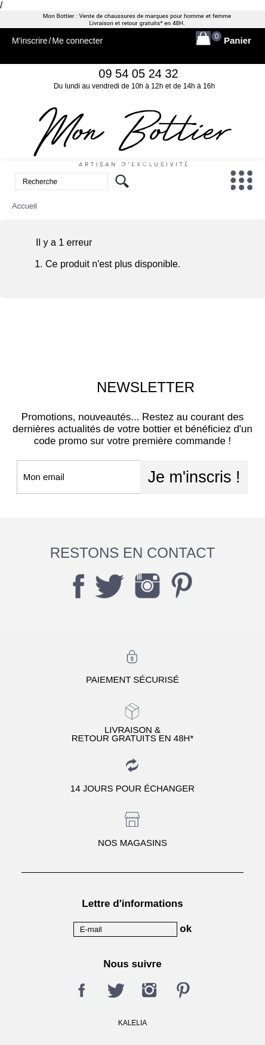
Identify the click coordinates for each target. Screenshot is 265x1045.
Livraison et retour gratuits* (125, 23)
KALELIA (132, 1023)
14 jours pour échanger (132, 788)
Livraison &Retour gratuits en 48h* (132, 733)
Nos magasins (132, 843)
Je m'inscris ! (193, 477)
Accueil (24, 205)
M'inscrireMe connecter (57, 41)
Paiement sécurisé (132, 679)
